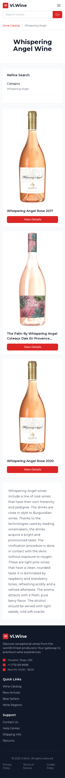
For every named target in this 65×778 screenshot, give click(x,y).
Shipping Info (12, 734)
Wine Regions (12, 705)
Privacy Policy (7, 766)
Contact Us (10, 722)
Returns (8, 740)
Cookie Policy (51, 766)
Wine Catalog (11, 25)
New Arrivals (11, 692)
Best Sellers (11, 698)
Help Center (11, 728)
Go (57, 14)
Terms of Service (28, 766)
